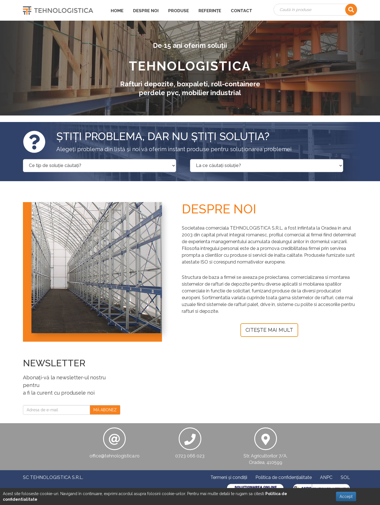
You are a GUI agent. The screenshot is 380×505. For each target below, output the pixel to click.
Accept (346, 496)
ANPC (326, 477)
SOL (345, 477)
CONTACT (241, 10)
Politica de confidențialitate (283, 477)
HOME (117, 10)
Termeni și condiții (228, 477)
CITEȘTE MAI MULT (269, 330)
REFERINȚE (209, 10)
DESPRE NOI (146, 10)
